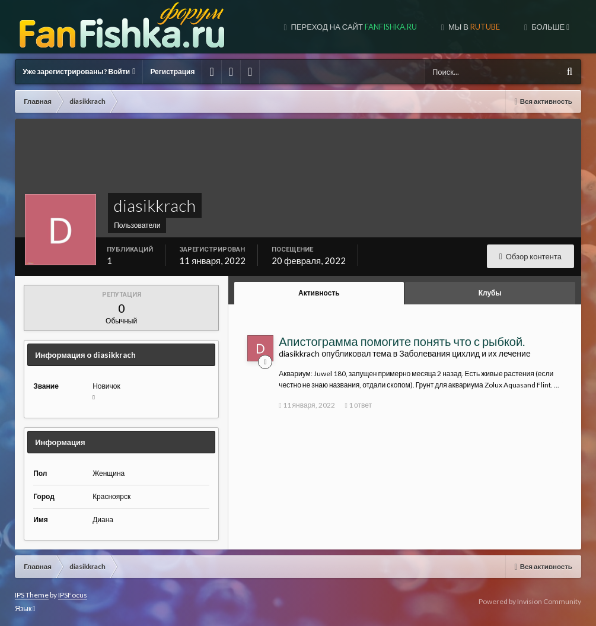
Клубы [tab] (490, 292)
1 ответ (358, 405)
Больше (549, 26)
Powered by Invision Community (530, 601)
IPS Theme (32, 594)
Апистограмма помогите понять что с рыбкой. (402, 341)
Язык (25, 608)
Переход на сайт (353, 26)
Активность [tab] (319, 292)
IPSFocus (72, 594)
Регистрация (172, 71)
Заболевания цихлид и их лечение (464, 353)
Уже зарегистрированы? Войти (79, 71)
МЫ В (473, 26)
